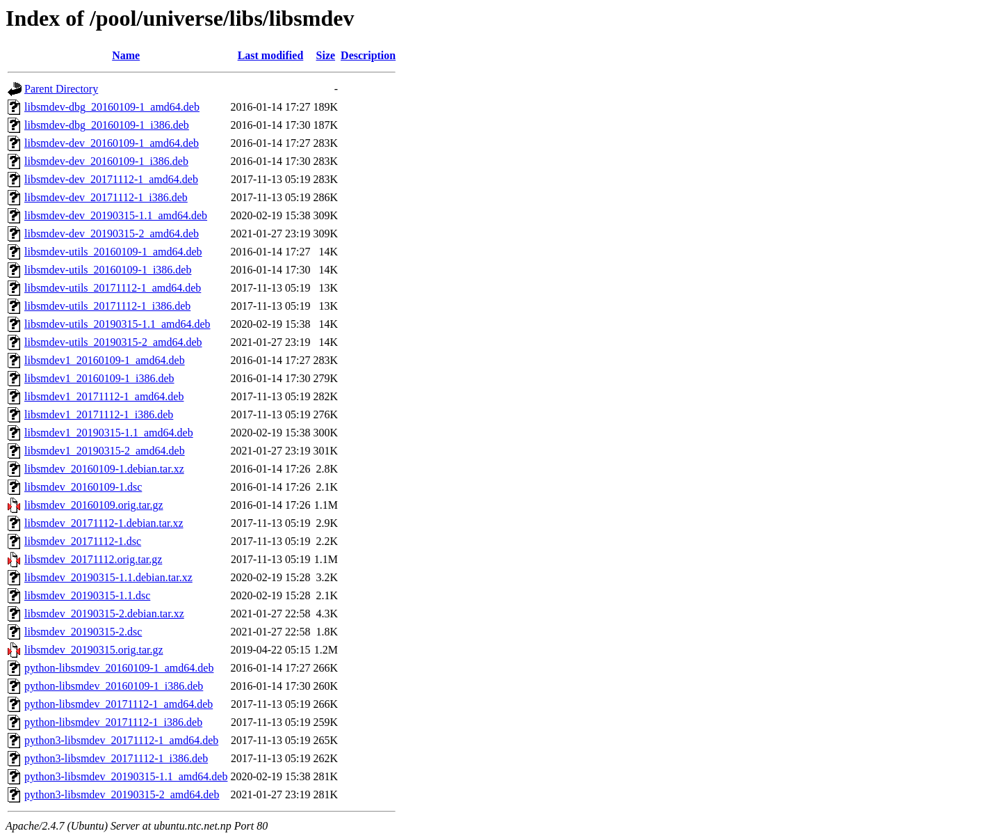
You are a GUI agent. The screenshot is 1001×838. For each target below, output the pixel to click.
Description (368, 55)
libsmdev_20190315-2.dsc (83, 632)
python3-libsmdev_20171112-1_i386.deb (116, 758)
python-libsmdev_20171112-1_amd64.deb (118, 704)
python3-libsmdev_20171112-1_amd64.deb (121, 740)
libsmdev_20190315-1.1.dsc (87, 595)
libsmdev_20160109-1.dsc (83, 487)
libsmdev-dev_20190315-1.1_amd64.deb (115, 215)
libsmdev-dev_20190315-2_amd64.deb (111, 233)
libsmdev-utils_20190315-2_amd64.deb (113, 342)
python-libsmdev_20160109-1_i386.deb (113, 686)
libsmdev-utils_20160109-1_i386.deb (107, 270)
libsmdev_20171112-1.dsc (82, 541)
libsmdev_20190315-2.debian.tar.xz (104, 613)
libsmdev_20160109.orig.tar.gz (93, 505)
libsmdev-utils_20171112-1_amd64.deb (112, 288)
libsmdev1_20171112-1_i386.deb (98, 414)
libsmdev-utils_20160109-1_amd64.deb (113, 252)
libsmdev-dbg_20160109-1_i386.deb (106, 125)
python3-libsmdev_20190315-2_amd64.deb (121, 794)
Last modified (271, 55)
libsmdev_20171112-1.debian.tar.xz (104, 523)
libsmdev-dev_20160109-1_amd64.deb (111, 143)
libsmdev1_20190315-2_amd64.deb (104, 451)
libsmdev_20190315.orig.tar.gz (93, 650)
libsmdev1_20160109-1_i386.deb (99, 378)
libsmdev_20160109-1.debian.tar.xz (104, 469)
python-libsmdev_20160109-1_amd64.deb (118, 668)
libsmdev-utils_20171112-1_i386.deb (107, 306)
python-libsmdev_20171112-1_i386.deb (113, 722)
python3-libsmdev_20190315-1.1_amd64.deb (125, 776)
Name (126, 55)
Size (326, 55)
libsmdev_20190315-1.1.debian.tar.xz (108, 577)
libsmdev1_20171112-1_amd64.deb (104, 396)
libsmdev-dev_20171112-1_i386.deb (106, 197)
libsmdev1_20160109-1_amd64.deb (104, 360)
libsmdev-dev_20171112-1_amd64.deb (111, 179)
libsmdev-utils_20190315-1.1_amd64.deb (117, 324)
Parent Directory (61, 89)
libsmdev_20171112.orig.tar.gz (93, 559)
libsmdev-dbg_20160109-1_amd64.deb (112, 107)
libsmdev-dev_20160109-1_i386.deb (106, 161)
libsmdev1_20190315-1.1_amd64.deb (108, 432)
